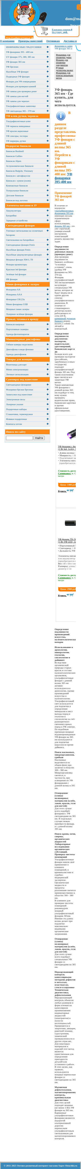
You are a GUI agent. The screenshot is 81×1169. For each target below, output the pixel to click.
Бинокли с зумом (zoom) (18, 180)
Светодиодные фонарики (18, 384)
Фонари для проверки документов (62, 62)
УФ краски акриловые (17, 131)
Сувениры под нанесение (22, 379)
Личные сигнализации (17, 374)
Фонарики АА (13, 289)
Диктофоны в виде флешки (19, 349)
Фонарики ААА (14, 294)
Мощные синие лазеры (17, 309)
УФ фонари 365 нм (15, 62)
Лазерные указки (14, 404)
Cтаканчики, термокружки (19, 414)
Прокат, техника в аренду (22, 319)
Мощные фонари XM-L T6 (19, 259)
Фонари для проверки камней (21, 86)
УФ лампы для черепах (17, 101)
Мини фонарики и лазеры (22, 284)
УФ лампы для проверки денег (21, 91)
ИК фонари (11, 279)
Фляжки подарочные (16, 419)
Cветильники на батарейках (20, 240)
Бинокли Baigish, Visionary (19, 171)
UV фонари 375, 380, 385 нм (20, 57)
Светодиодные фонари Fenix (20, 245)
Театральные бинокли (17, 190)
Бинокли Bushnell (15, 151)
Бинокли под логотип (17, 200)
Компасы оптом (14, 424)
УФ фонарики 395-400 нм (63, 178)
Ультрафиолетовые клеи (18, 121)
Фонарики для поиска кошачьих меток (64, 75)
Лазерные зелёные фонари (19, 314)
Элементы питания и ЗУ (21, 205)
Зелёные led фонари (16, 274)
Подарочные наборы (16, 409)
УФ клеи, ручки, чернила (22, 116)
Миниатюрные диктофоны (23, 339)
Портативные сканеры (17, 329)
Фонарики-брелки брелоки (19, 389)
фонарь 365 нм (62, 226)
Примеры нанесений (30, 41)
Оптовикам (53, 41)
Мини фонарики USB (17, 304)
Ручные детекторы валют (64, 68)
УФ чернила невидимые (18, 126)
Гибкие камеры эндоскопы (19, 344)
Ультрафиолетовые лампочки (20, 106)
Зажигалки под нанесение (19, 394)
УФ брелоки (12, 66)
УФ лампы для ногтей (17, 96)
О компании (7, 41)
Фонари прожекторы (16, 264)
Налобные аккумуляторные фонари (24, 254)
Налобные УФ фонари (17, 71)
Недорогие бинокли (18, 146)
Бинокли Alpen (13, 161)
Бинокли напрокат (15, 324)
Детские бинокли (15, 195)
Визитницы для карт (16, 364)
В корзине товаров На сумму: (62, 30)
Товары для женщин (19, 359)
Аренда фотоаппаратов (17, 334)
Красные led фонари (16, 269)
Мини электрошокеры (17, 369)
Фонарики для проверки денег (63, 56)
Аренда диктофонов (16, 354)
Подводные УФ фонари (18, 76)
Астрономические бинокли (19, 166)
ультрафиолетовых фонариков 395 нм (64, 211)
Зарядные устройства (16, 220)
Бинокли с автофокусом (18, 175)
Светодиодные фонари (20, 225)
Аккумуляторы (13, 210)
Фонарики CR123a (15, 299)
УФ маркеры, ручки (16, 141)
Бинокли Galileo (14, 156)
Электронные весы (15, 399)
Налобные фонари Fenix (18, 249)
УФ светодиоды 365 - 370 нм (20, 111)
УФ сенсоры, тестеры (17, 136)
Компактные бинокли (17, 185)
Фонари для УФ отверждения (21, 81)
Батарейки (11, 215)
